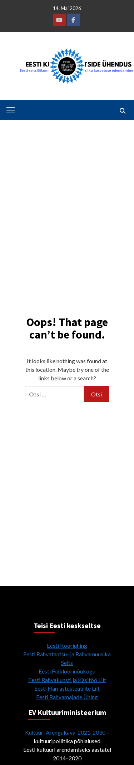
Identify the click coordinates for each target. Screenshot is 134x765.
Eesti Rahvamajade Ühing (67, 697)
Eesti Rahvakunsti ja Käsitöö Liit (67, 679)
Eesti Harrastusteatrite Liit (67, 688)
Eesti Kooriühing (67, 645)
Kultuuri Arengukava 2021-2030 (65, 732)
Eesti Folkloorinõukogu (67, 671)
